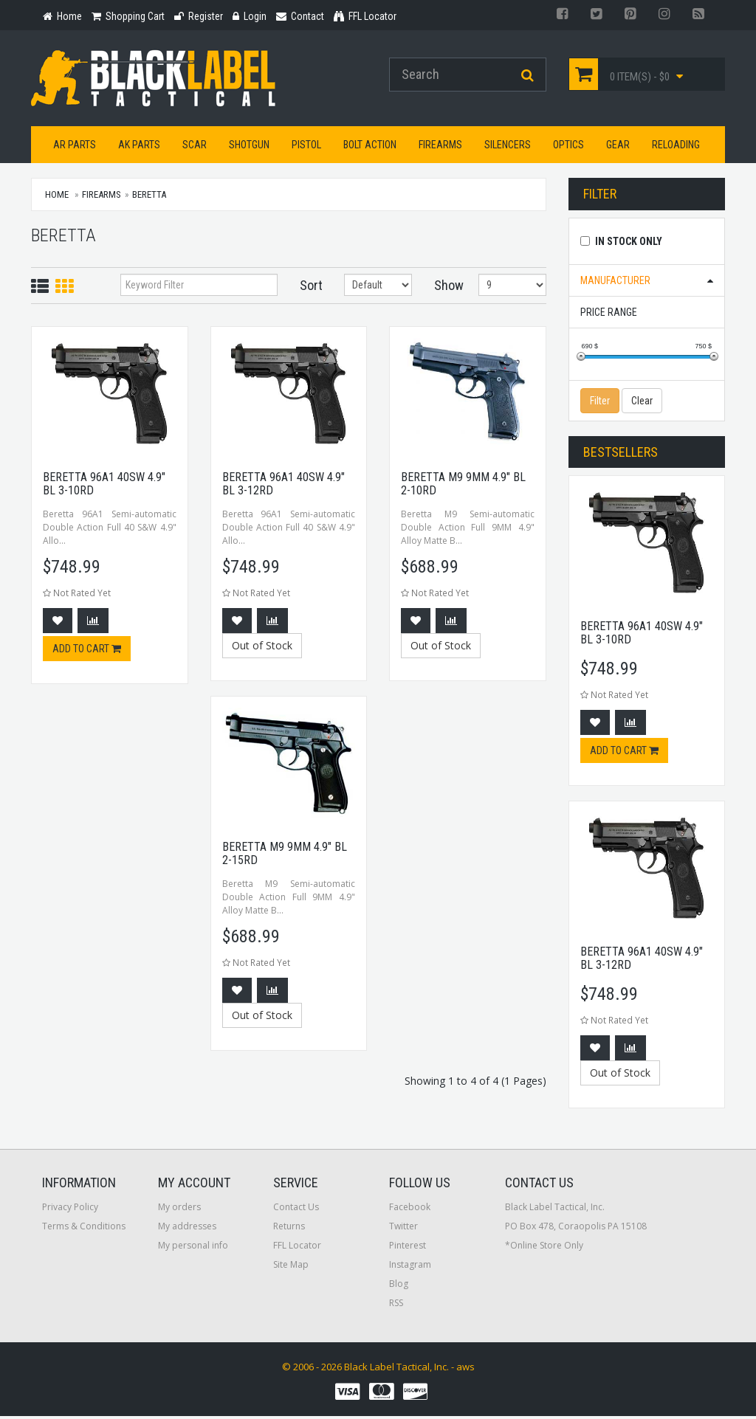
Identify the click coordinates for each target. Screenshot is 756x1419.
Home (57, 196)
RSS (396, 1305)
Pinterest (407, 1248)
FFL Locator (297, 1248)
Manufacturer (615, 283)
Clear (642, 403)
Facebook (409, 1210)
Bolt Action (369, 147)
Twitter (403, 1229)
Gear (618, 147)
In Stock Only (628, 243)
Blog (398, 1286)
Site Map (291, 1267)
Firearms (440, 147)
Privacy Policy (70, 1210)
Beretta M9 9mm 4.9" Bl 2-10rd (463, 486)
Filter (600, 403)
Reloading (676, 147)
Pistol (306, 147)
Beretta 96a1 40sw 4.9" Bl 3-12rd (283, 486)
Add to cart (86, 651)
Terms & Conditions (84, 1229)
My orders (179, 1210)
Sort (311, 287)
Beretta (149, 196)
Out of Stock (262, 648)
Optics (568, 147)
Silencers (507, 147)
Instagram (410, 1267)
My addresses (187, 1229)
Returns (289, 1229)
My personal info (193, 1248)
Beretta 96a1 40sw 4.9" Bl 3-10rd (104, 486)
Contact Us (296, 1210)
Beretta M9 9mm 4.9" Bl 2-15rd (284, 855)
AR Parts (74, 147)
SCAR (194, 147)
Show (445, 287)
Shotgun (249, 147)
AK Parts (139, 147)
